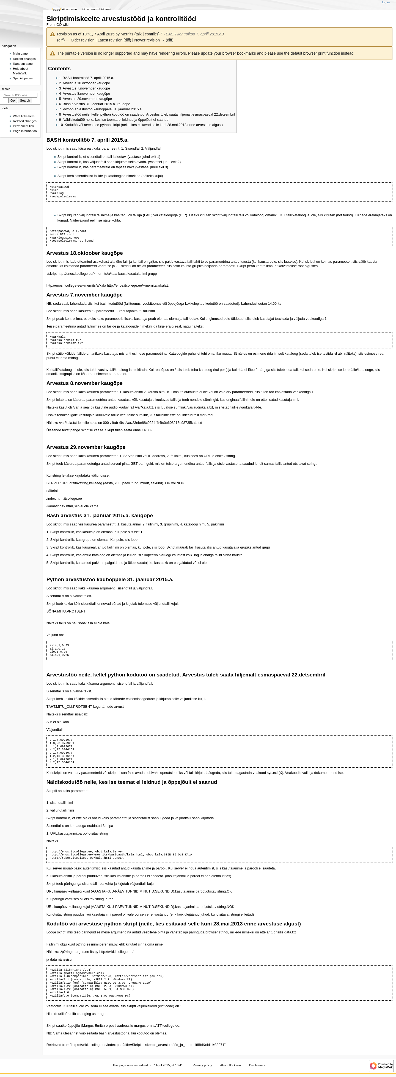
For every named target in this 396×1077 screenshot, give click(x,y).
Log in (386, 2)
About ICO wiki (230, 1065)
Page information (25, 131)
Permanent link (23, 126)
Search (6, 89)
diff (60, 40)
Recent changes (24, 58)
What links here (24, 116)
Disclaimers (257, 1065)
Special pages (23, 78)
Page (56, 9)
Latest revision (110, 40)
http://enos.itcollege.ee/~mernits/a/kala (87, 274)
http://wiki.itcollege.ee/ (116, 952)
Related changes (25, 121)
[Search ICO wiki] (20, 95)
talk (139, 34)
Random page (23, 63)
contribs (151, 34)
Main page (20, 53)
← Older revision (80, 40)
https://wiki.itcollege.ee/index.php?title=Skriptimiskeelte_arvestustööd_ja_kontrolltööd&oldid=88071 (148, 1045)
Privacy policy (202, 1065)
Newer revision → (149, 40)
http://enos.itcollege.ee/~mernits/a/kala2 (138, 285)
